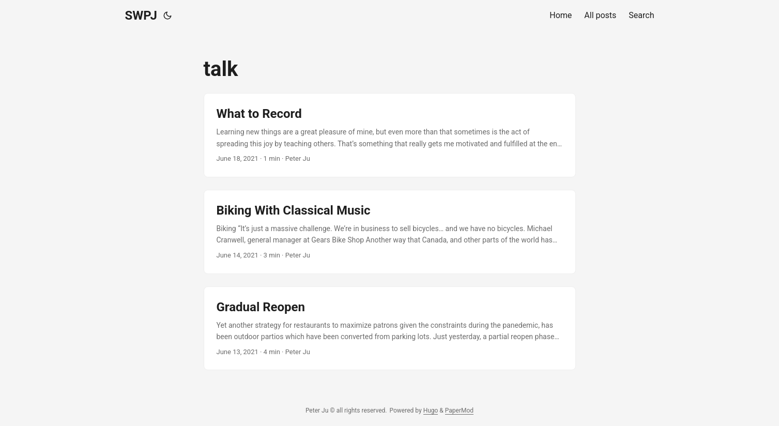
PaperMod (459, 410)
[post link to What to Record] (389, 135)
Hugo (430, 410)
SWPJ (141, 15)
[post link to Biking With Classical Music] (389, 231)
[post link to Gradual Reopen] (389, 328)
